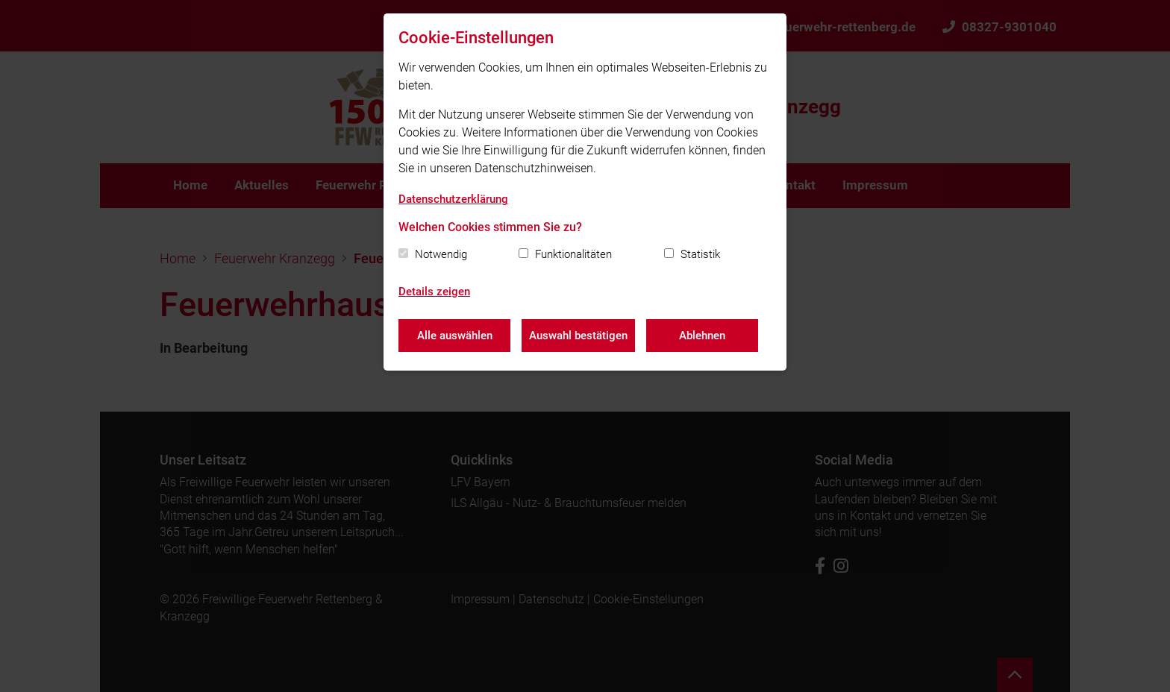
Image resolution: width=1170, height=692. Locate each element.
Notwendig (441, 254)
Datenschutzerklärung (453, 199)
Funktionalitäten (573, 254)
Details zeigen (434, 291)
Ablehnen (702, 335)
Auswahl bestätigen (578, 335)
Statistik (700, 254)
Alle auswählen (454, 335)
